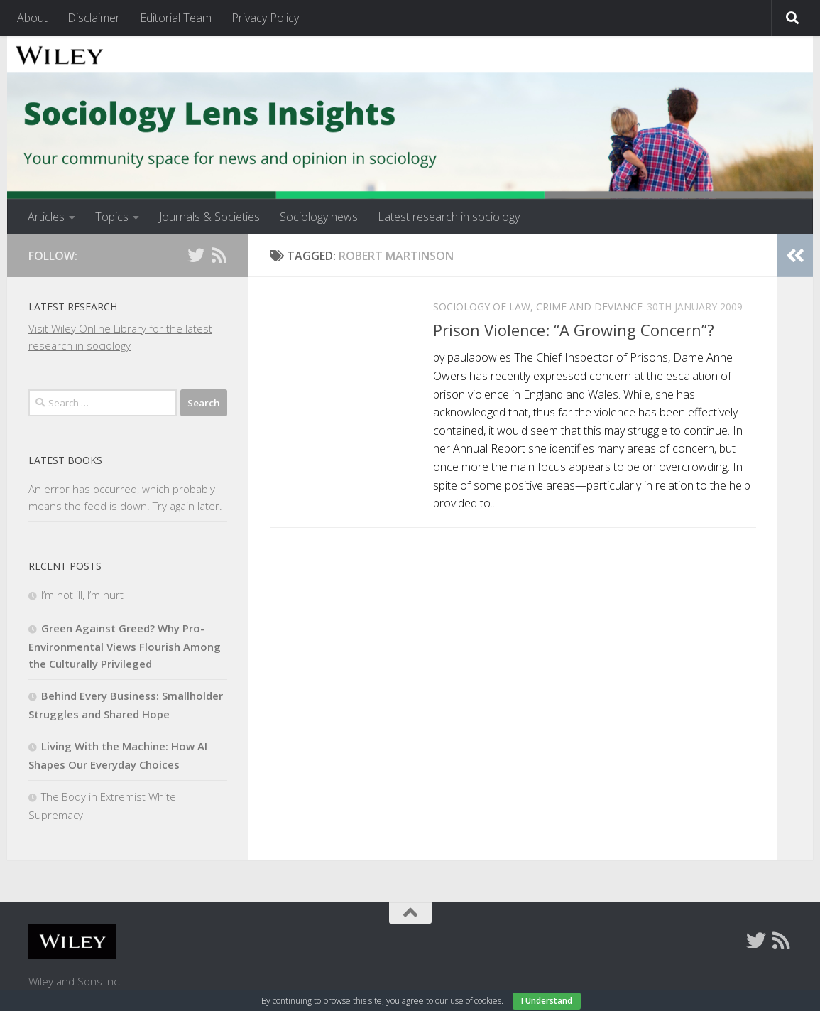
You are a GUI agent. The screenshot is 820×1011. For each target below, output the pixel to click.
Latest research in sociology (449, 217)
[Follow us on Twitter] (195, 255)
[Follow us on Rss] (218, 255)
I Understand (546, 1001)
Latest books (65, 460)
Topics (112, 217)
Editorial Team (176, 18)
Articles (46, 217)
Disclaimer (93, 18)
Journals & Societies (209, 217)
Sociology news (319, 217)
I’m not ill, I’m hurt (82, 595)
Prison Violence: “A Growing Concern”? (573, 329)
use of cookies (475, 1001)
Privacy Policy (265, 18)
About (32, 18)
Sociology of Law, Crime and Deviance (538, 306)
